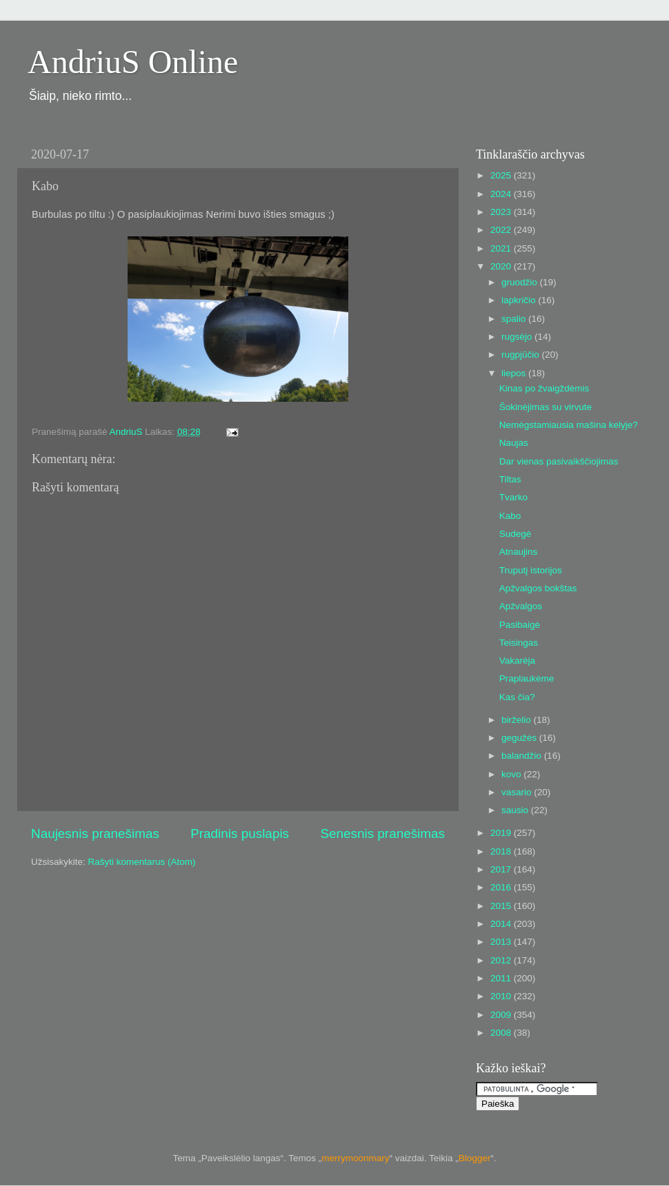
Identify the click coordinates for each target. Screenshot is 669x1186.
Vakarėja (517, 660)
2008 (502, 1032)
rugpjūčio (521, 354)
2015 (502, 906)
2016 (502, 887)
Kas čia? (517, 697)
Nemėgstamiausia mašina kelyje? (568, 425)
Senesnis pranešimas (382, 833)
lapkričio (519, 300)
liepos (514, 373)
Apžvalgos (520, 606)
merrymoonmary (355, 1158)
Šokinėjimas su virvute (545, 407)
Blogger (475, 1158)
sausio (516, 810)
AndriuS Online (133, 61)
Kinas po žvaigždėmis (544, 388)
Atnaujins (518, 551)
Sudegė (515, 534)
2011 (502, 978)
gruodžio (520, 282)
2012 (502, 960)
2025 (502, 175)
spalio (514, 319)
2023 (502, 212)
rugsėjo (518, 336)
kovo (512, 774)
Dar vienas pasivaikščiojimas (559, 461)
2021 (502, 248)
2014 (502, 924)
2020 (502, 266)
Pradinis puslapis (239, 833)
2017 (502, 869)
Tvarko (513, 497)
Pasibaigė (519, 625)
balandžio (522, 755)
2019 (502, 833)
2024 (502, 194)
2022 (502, 230)
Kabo (510, 516)
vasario (517, 792)
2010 (502, 996)
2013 (502, 942)
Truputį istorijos (530, 570)
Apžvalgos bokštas (538, 588)
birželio (517, 720)
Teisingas (518, 642)
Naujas (513, 443)
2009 (502, 1015)
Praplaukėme (527, 678)
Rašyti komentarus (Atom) (142, 862)
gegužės (520, 738)
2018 (502, 851)
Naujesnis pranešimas (95, 833)
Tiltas (510, 479)
